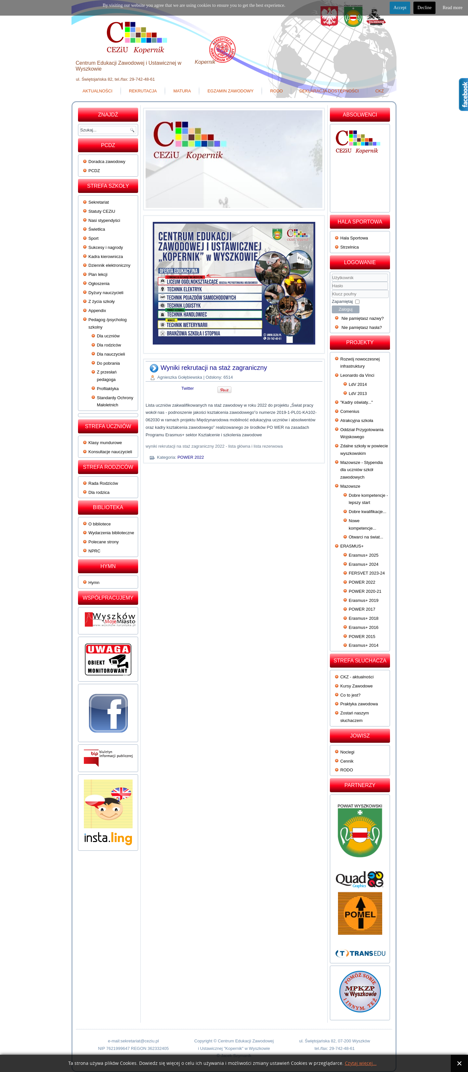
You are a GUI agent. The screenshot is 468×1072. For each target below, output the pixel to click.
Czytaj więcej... (361, 1063)
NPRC (94, 551)
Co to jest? (350, 695)
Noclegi (347, 752)
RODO (276, 90)
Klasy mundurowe (105, 442)
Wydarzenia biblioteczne (111, 532)
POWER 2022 (190, 457)
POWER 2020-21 (365, 591)
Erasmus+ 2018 (363, 618)
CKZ (379, 90)
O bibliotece (99, 524)
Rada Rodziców (103, 483)
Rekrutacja (143, 90)
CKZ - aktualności (357, 676)
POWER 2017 (362, 609)
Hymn (93, 582)
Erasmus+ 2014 (363, 645)
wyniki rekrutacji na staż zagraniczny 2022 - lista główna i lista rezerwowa (214, 446)
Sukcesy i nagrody (105, 247)
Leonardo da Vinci (357, 375)
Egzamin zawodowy (230, 90)
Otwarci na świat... (366, 537)
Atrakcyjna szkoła (356, 420)
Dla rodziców (109, 345)
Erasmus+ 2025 (363, 555)
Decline (424, 7)
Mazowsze (350, 486)
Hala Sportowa (354, 238)
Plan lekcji (98, 274)
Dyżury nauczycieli (106, 292)
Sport (93, 238)
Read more (452, 7)
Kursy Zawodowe (356, 686)
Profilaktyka (108, 388)
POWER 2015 (362, 636)
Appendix (97, 310)
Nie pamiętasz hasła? (362, 327)
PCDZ (94, 170)
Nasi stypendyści (104, 220)
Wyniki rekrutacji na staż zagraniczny (214, 367)
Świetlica (96, 229)
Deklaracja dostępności (329, 90)
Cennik (346, 761)
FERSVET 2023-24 (367, 573)
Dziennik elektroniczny (109, 265)
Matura (182, 90)
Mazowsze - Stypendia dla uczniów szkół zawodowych (361, 470)
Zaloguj (346, 309)
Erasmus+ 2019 (363, 600)
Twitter (187, 388)
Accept (400, 7)
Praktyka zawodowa (359, 703)
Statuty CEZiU (101, 211)
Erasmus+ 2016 (363, 627)
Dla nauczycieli (111, 354)
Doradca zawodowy (106, 161)
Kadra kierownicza (105, 256)
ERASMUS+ (352, 546)
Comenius (349, 411)
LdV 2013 (358, 393)
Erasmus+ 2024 (363, 564)
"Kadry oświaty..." (356, 402)
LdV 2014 (358, 384)
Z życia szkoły (101, 301)
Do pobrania (108, 363)
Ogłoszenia (99, 283)
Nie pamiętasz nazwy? (363, 318)
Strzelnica (349, 247)
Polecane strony (103, 541)
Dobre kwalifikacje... (367, 511)
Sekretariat (98, 202)
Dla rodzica (99, 492)
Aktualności (97, 90)
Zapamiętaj (342, 301)
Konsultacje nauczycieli (110, 451)
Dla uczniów (108, 335)
